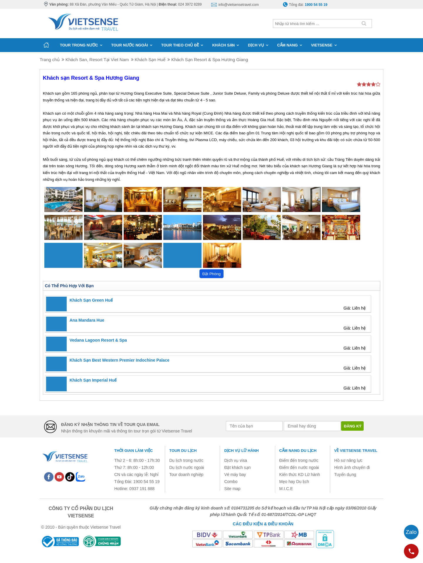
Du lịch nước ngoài (186, 467)
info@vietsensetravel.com (238, 5)
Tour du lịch (183, 450)
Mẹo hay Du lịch (294, 481)
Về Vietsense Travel (355, 450)
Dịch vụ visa (235, 460)
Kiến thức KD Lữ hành (299, 474)
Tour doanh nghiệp (186, 474)
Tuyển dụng (345, 474)
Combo (230, 481)
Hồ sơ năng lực (348, 460)
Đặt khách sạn (237, 467)
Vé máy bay (235, 474)
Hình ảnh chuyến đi (352, 467)
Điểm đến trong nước (298, 460)
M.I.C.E (286, 488)
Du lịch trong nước (186, 460)
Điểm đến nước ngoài (299, 467)
